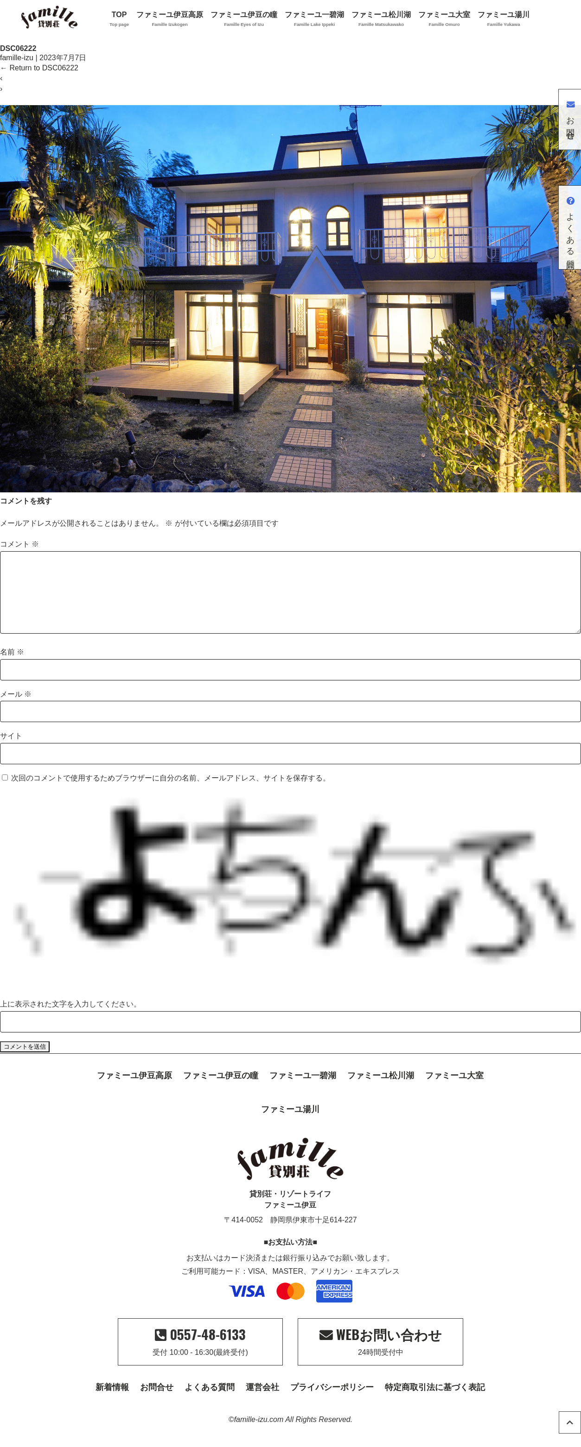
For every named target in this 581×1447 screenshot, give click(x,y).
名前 (12, 667)
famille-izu (16, 58)
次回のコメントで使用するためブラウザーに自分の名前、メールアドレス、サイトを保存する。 (170, 793)
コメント (19, 544)
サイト (11, 751)
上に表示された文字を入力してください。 (70, 1019)
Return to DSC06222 (39, 68)
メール (16, 709)
